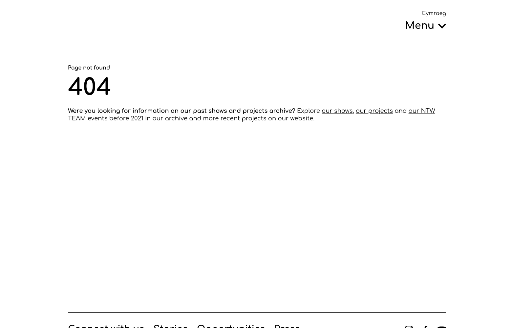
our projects (374, 111)
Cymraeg (434, 13)
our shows (337, 111)
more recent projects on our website (258, 118)
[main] (257, 168)
